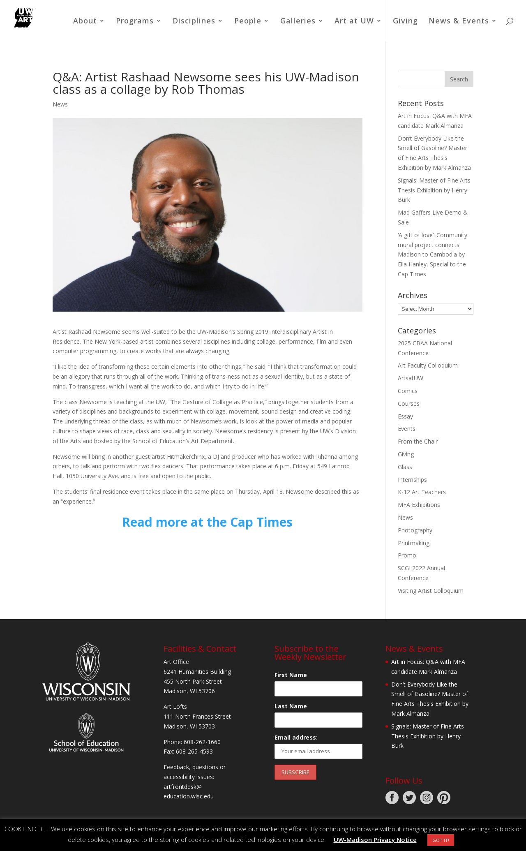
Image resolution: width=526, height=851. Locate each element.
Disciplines (194, 21)
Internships (412, 479)
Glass (405, 467)
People (247, 21)
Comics (408, 391)
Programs (135, 21)
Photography (415, 530)
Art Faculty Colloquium (428, 365)
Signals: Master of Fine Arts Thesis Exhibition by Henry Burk (434, 190)
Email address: (296, 737)
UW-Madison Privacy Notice (375, 839)
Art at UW (354, 21)
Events (406, 428)
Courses (409, 403)
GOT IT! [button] (440, 840)
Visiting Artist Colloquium (431, 590)
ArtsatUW (410, 378)
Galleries (298, 21)
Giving (405, 21)
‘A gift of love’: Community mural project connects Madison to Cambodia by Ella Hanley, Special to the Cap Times (432, 254)
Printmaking (413, 543)
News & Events (459, 21)
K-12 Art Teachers (422, 492)
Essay (405, 416)
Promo (407, 555)
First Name (291, 675)
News (60, 104)
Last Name (291, 706)
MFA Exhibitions (419, 505)
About (85, 21)
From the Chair (418, 441)
